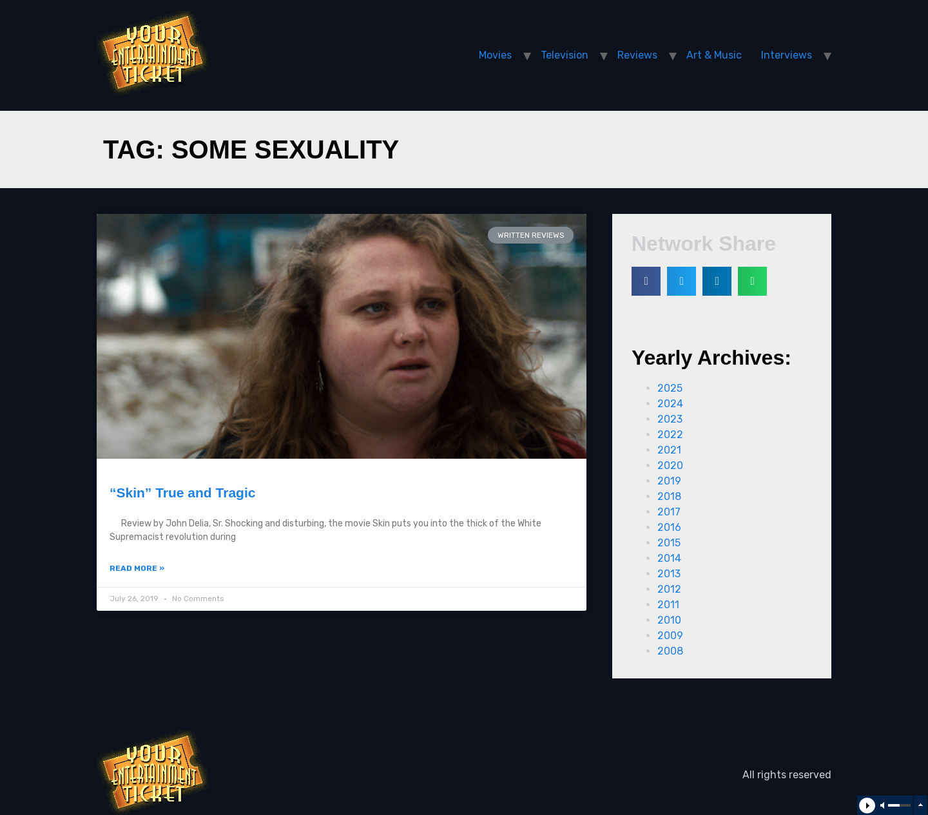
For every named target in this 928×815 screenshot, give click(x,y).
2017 (669, 512)
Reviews (637, 55)
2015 (669, 543)
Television (564, 55)
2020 (670, 465)
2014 (669, 558)
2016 (669, 527)
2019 (669, 481)
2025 (669, 388)
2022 (670, 434)
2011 (668, 605)
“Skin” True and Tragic (182, 492)
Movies (495, 55)
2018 (669, 496)
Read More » (137, 568)
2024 (670, 404)
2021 (669, 450)
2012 (669, 589)
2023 (669, 419)
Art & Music (714, 55)
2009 (670, 635)
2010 (669, 620)
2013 (669, 574)
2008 (670, 651)
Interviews (786, 55)
